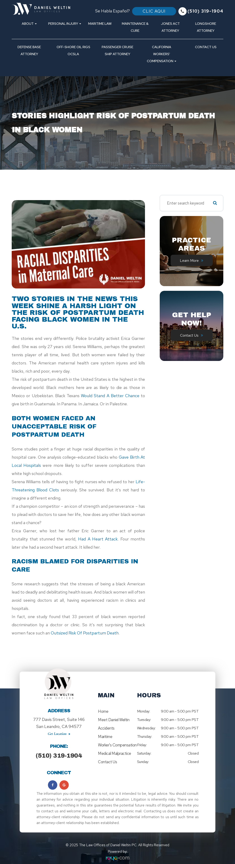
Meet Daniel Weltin (113, 719)
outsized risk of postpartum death (85, 633)
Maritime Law (100, 23)
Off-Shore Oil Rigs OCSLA (73, 50)
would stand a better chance (110, 395)
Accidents (106, 728)
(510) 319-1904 (59, 751)
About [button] (29, 23)
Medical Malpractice (114, 753)
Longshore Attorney (205, 27)
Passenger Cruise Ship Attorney (117, 50)
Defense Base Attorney (29, 50)
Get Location (57, 728)
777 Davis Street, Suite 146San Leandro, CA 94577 (59, 721)
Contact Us (206, 47)
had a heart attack (98, 539)
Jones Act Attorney (170, 27)
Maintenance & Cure (135, 27)
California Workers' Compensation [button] (161, 54)
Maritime (105, 736)
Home (103, 711)
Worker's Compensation (117, 745)
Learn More (189, 260)
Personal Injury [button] (64, 23)
